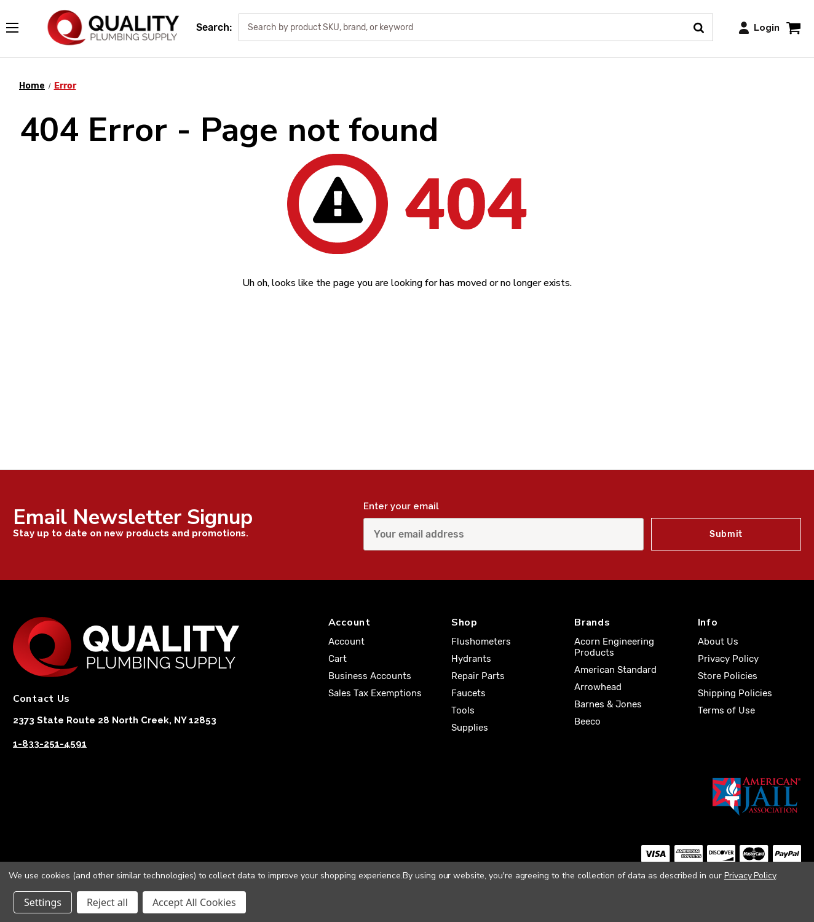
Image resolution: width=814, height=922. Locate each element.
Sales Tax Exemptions (375, 693)
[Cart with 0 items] (793, 27)
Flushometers (481, 641)
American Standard (615, 669)
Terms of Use (726, 710)
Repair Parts (478, 676)
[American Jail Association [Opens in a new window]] (407, 796)
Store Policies (727, 676)
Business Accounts (369, 676)
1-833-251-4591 (50, 743)
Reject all (107, 902)
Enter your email (401, 506)
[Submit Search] (703, 26)
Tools (463, 710)
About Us (718, 641)
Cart (337, 658)
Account (346, 641)
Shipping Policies (735, 693)
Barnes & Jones (608, 704)
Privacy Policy (728, 658)
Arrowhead (598, 687)
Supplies (469, 727)
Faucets (468, 693)
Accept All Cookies (194, 902)
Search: (214, 27)
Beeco (587, 721)
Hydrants (471, 658)
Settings (42, 902)
